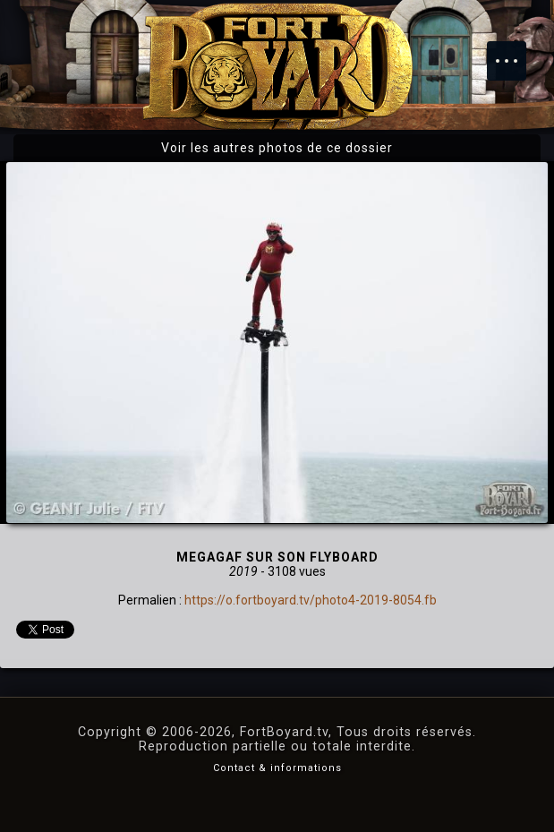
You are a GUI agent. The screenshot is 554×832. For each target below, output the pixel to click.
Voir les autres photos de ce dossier (277, 148)
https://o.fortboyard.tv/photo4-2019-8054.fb (310, 600)
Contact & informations (277, 768)
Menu (515, 52)
